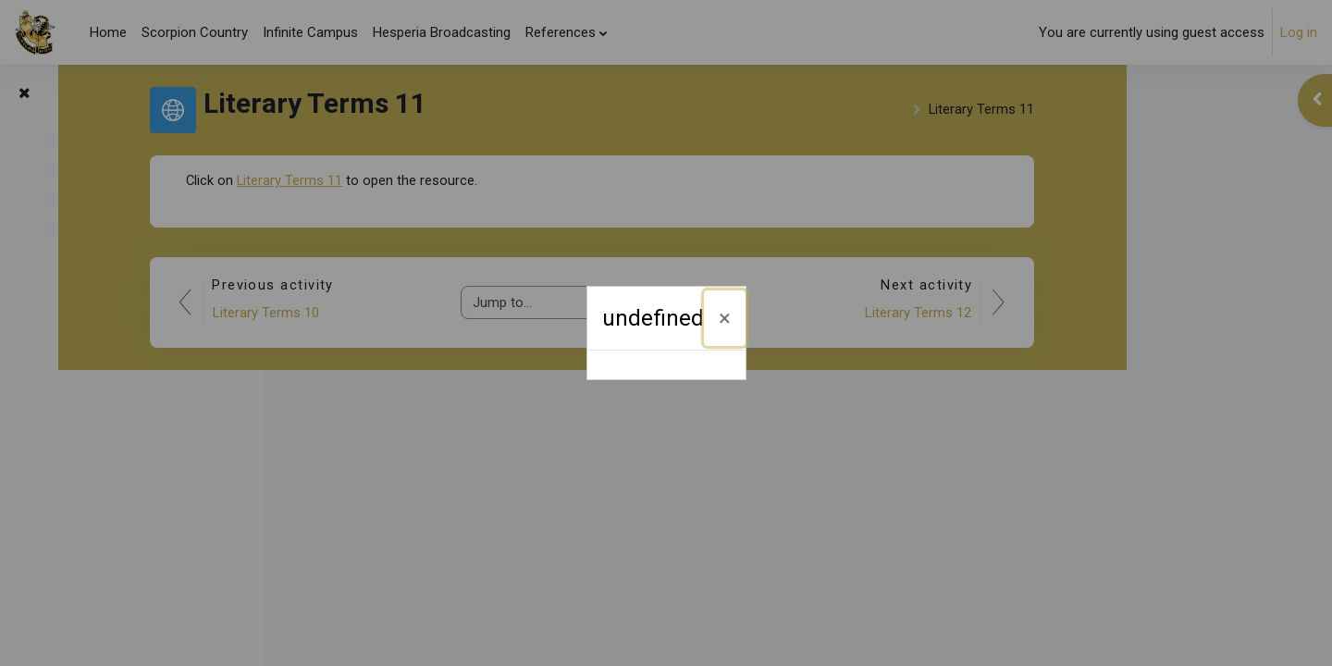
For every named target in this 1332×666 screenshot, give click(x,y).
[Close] (725, 318)
